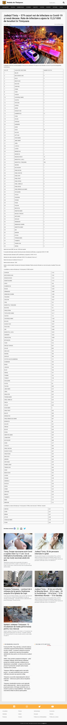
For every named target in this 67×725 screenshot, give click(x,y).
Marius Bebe (60, 24)
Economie (28, 7)
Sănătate (35, 7)
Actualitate (6, 7)
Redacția (5, 717)
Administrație (20, 7)
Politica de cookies (54, 717)
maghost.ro (44, 723)
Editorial (55, 7)
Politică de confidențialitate (40, 717)
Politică (13, 7)
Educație (48, 7)
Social (61, 7)
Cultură (42, 7)
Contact (20, 717)
